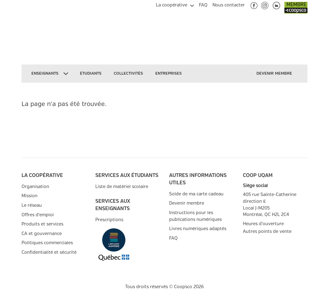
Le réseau (32, 205)
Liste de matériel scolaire (121, 186)
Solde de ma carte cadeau (196, 194)
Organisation (35, 186)
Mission (30, 196)
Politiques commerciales (47, 243)
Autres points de (267, 231)
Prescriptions (109, 220)
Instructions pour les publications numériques (195, 216)
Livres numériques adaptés (197, 228)
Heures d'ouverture (263, 223)
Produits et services (42, 224)
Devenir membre (186, 203)
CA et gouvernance (42, 233)
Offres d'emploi (38, 215)
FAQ (173, 238)
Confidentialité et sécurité (49, 252)
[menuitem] (174, 4)
